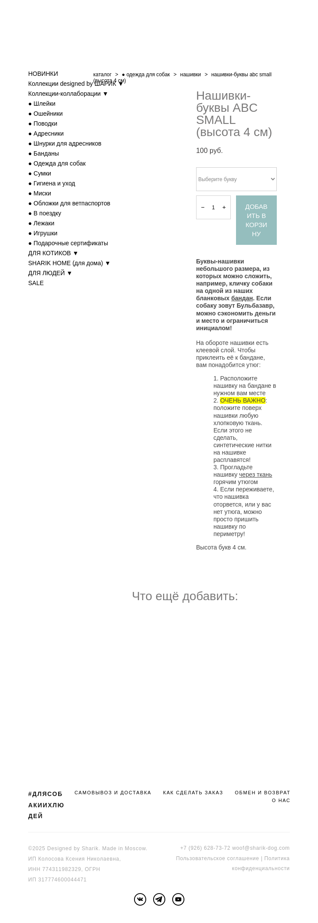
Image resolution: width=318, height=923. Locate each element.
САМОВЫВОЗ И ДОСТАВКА (113, 792)
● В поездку (44, 213)
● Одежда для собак (56, 163)
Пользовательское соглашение (217, 858)
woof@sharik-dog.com (261, 848)
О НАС (281, 800)
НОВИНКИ (43, 73)
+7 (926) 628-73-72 (205, 848)
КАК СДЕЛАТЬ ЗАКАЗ (193, 792)
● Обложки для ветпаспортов (69, 203)
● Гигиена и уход (51, 183)
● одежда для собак (146, 75)
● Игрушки (42, 233)
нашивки (190, 75)
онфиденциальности (262, 868)
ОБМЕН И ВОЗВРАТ (262, 792)
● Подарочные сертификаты (68, 243)
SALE (36, 283)
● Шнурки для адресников (65, 143)
